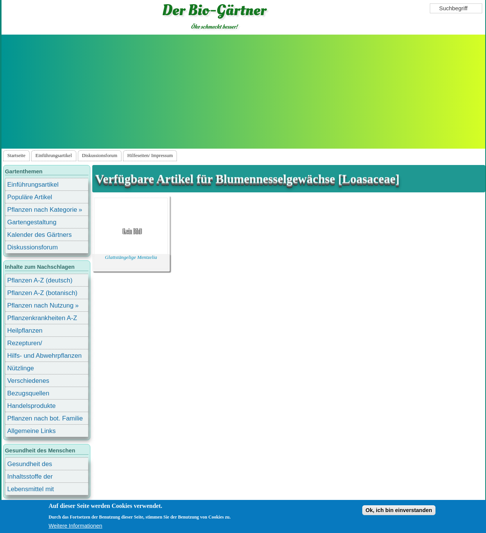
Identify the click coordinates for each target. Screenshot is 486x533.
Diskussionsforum (99, 155)
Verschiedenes (28, 380)
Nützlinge (20, 368)
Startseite (16, 155)
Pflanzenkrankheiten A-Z (42, 318)
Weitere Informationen (75, 526)
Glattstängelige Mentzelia (131, 257)
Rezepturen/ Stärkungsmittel (29, 344)
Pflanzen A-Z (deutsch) (40, 280)
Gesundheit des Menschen (29, 465)
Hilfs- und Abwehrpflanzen (44, 355)
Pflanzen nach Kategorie (42, 209)
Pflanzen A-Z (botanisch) (42, 293)
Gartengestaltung (32, 222)
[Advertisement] (243, 91)
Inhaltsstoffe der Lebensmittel (30, 477)
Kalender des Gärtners (39, 234)
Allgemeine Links (31, 431)
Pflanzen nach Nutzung (40, 305)
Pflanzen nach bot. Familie (45, 418)
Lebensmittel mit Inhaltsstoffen (30, 490)
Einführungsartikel (53, 155)
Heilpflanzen (25, 330)
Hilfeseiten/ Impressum (150, 155)
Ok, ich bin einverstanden (399, 510)
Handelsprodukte (31, 405)
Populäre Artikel (29, 197)
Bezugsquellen (28, 393)
